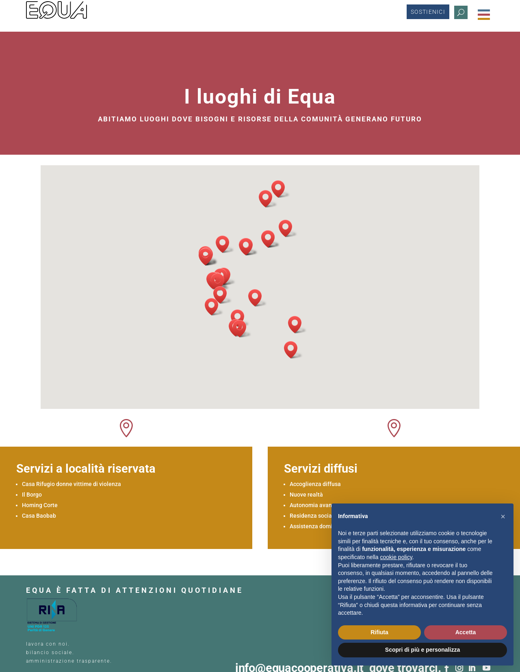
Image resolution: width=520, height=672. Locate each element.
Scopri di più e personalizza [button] (422, 649)
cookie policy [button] (396, 557)
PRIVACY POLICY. (51, 641)
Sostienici (428, 14)
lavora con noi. (49, 610)
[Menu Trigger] (484, 15)
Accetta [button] (465, 632)
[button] (289, 283)
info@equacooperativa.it (302, 634)
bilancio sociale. (50, 619)
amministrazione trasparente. (69, 627)
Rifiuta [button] (379, 632)
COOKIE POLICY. (105, 641)
